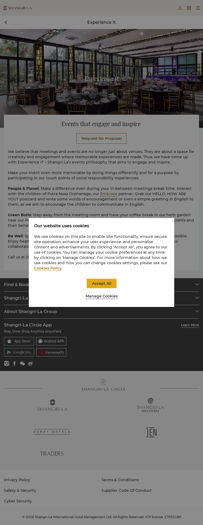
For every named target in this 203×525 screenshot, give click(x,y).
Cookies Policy (48, 268)
